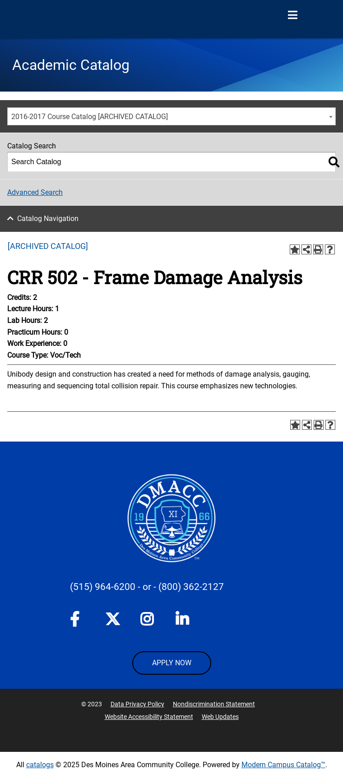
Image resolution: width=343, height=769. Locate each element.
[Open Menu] (292, 15)
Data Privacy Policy (137, 704)
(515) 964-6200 (102, 586)
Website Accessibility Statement (149, 716)
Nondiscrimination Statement (214, 704)
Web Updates (220, 716)
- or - (147, 586)
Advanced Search (35, 192)
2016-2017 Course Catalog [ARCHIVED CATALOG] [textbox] (89, 116)
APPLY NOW (171, 662)
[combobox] (171, 116)
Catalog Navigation (48, 218)
